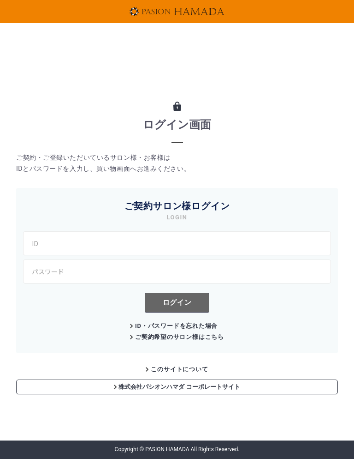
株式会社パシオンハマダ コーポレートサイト (177, 386)
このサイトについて (179, 369)
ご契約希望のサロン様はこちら (179, 336)
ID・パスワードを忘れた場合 (176, 325)
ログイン (177, 302)
